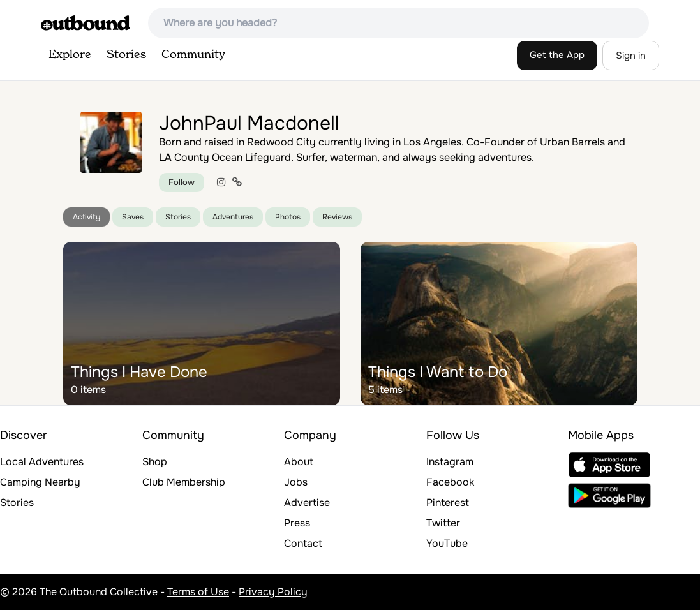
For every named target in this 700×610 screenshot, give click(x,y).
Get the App (557, 54)
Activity (86, 217)
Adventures (232, 217)
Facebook (450, 482)
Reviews (337, 217)
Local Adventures (42, 461)
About (298, 461)
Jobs (296, 482)
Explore (69, 55)
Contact (303, 543)
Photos (288, 217)
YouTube (447, 543)
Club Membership (183, 482)
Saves (133, 217)
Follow (181, 182)
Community (193, 55)
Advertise (307, 502)
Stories (126, 55)
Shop (154, 461)
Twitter (443, 523)
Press (297, 523)
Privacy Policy (273, 592)
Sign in (631, 55)
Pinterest (447, 502)
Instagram (449, 461)
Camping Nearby (40, 482)
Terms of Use (198, 592)
